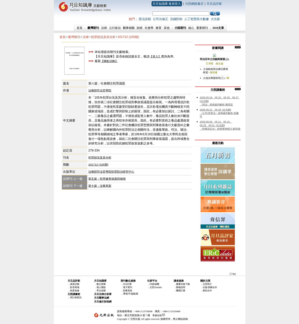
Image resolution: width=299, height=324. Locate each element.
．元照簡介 (206, 284)
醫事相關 (128, 27)
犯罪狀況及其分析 (103, 37)
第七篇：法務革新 (99, 185)
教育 (158, 27)
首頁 (79, 27)
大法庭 (215, 19)
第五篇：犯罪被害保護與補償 (107, 178)
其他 (167, 27)
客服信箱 (157, 315)
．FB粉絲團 (153, 284)
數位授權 (101, 284)
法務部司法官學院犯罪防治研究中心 (111, 171)
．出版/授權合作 (208, 287)
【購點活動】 (109, 61)
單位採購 (101, 290)
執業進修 (74, 290)
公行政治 (115, 27)
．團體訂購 (179, 290)
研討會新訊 (76, 297)
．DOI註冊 (126, 284)
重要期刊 (202, 27)
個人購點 (101, 287)
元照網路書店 (194, 3)
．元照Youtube (154, 287)
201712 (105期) (128, 37)
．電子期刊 (126, 287)
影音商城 (74, 287)
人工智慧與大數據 (196, 19)
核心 (191, 27)
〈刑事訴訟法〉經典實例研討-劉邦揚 (220, 125)
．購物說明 (179, 287)
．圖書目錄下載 (182, 284)
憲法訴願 (145, 19)
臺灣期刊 (74, 37)
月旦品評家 (214, 3)
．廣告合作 (206, 290)
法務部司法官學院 (99, 90)
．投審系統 (126, 290)
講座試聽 (74, 284)
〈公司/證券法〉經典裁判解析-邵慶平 (219, 113)
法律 (104, 27)
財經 (140, 27)
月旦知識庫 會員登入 (166, 3)
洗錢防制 (176, 19)
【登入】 (155, 56)
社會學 (149, 27)
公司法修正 (160, 19)
